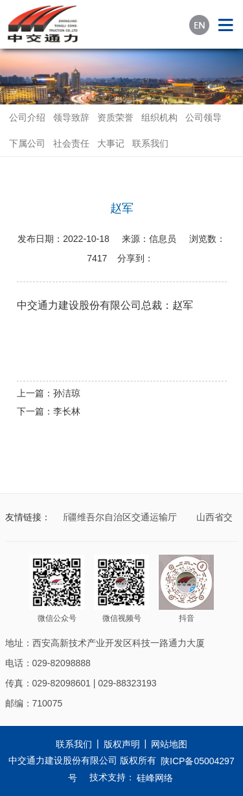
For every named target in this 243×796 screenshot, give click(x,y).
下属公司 (27, 143)
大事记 (110, 143)
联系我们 (150, 143)
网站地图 (169, 744)
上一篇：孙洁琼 (48, 393)
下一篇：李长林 (48, 411)
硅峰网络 (155, 778)
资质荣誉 (115, 117)
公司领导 (203, 117)
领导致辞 (71, 117)
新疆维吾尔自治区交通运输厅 (119, 517)
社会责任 (71, 143)
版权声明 (122, 744)
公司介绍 (27, 117)
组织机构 (159, 117)
